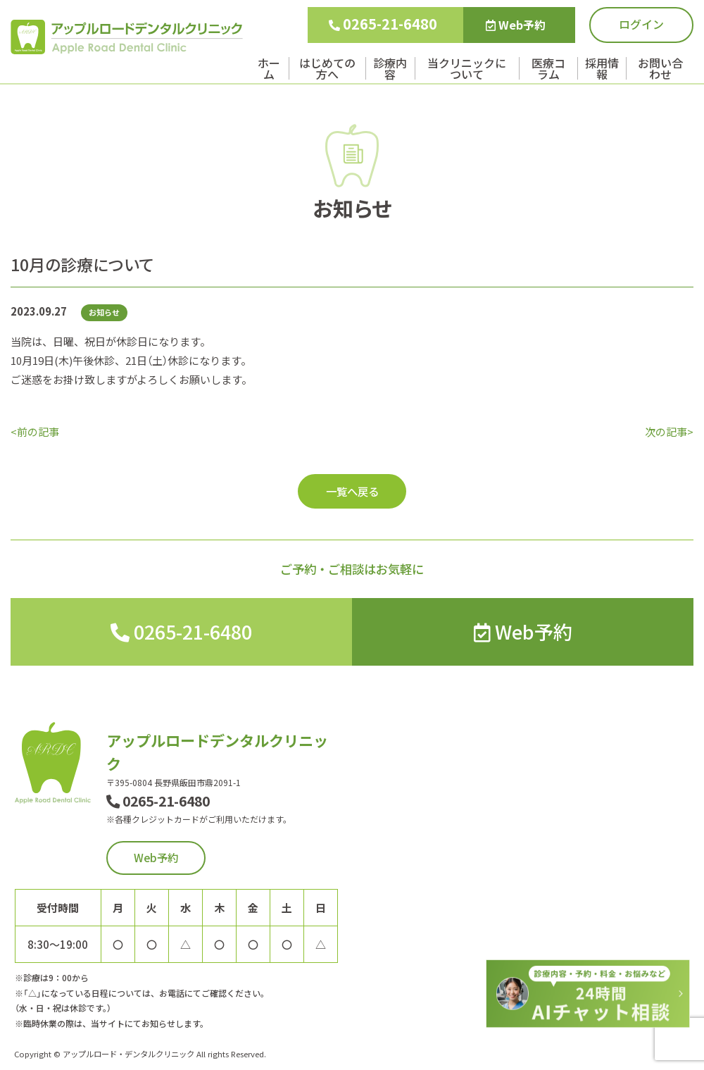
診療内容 (390, 68)
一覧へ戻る (352, 491)
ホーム (269, 68)
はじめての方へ (327, 68)
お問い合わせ (660, 68)
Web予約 (516, 24)
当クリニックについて (466, 68)
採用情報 (602, 68)
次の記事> (669, 431)
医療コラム (548, 68)
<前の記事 (35, 431)
